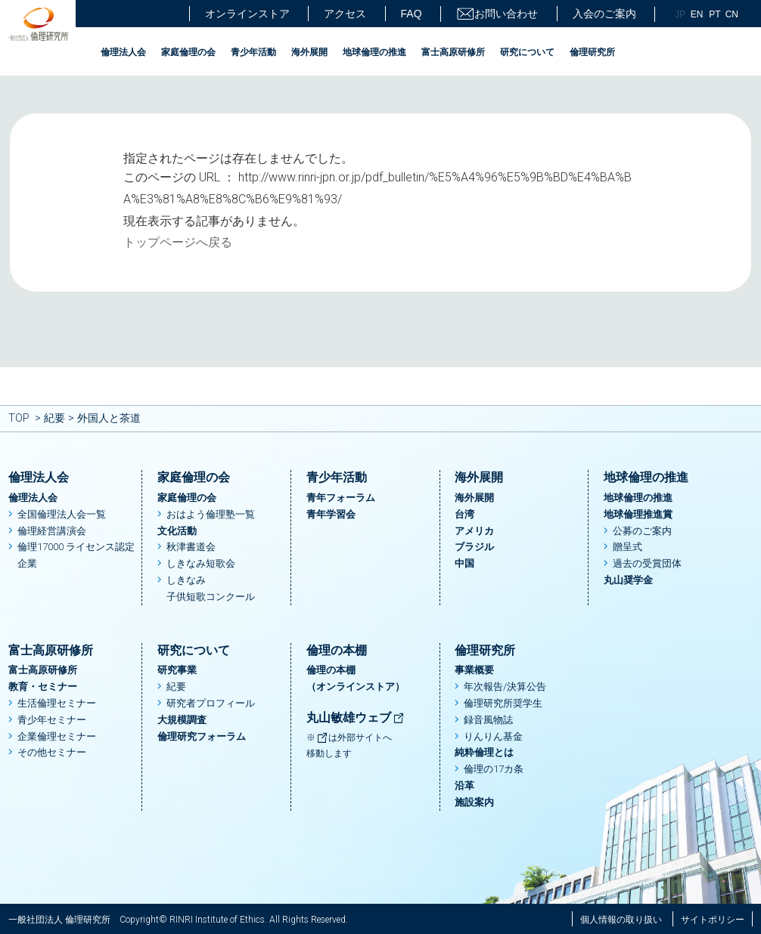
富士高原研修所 (453, 52)
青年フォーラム (340, 497)
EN (697, 14)
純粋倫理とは (484, 752)
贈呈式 (627, 546)
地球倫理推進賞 (638, 514)
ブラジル (474, 546)
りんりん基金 (493, 736)
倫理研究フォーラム (201, 736)
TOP (19, 418)
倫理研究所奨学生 (503, 703)
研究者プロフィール (210, 703)
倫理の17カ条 (493, 769)
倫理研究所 (592, 52)
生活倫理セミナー (56, 703)
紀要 (54, 418)
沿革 (464, 785)
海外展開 (309, 52)
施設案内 (474, 802)
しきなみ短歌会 (200, 563)
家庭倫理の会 (188, 52)
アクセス (345, 14)
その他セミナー (51, 752)
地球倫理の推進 (374, 52)
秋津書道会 (191, 546)
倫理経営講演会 (51, 531)
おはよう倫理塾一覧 (210, 514)
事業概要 (474, 670)
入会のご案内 (604, 14)
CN (731, 14)
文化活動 (177, 531)
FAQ (411, 14)
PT (714, 14)
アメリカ (474, 531)
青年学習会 (331, 514)
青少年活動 (253, 52)
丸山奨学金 (628, 580)
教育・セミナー (42, 686)
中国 (464, 563)
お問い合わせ (497, 14)
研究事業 (177, 670)
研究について (527, 52)
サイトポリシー (712, 919)
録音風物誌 (488, 719)
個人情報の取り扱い (621, 919)
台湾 (464, 514)
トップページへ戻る (177, 242)
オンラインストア (247, 14)
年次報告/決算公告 (505, 686)
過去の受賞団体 (647, 563)
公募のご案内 (642, 531)
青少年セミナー (51, 719)
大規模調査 (182, 719)
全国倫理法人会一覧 (61, 514)
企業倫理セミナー (56, 736)
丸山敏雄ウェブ (355, 717)
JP (680, 14)
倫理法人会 (123, 52)
